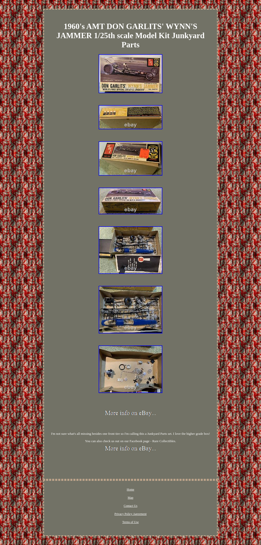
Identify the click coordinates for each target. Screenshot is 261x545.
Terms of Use (130, 522)
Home (130, 489)
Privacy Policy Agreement (130, 514)
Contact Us (130, 506)
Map (130, 497)
